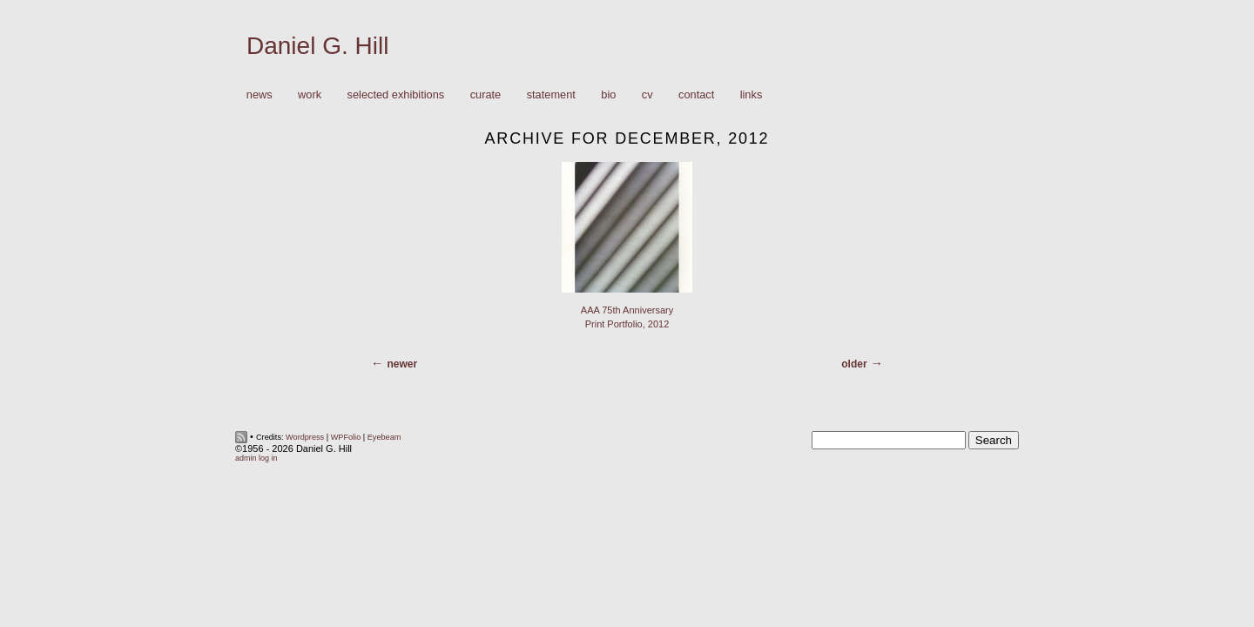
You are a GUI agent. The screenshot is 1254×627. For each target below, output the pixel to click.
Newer (402, 364)
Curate (486, 94)
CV (647, 94)
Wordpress (305, 437)
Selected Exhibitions (396, 94)
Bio (608, 94)
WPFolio (346, 437)
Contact (696, 94)
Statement (551, 94)
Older (853, 364)
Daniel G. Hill (317, 45)
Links (751, 94)
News (259, 94)
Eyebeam (384, 437)
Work (305, 95)
